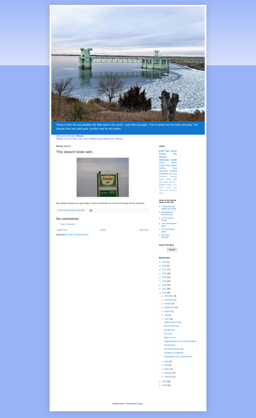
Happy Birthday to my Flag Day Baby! (180, 341)
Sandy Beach (170, 345)
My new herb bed (171, 326)
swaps (169, 185)
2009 (164, 385)
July (166, 315)
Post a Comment (67, 224)
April (166, 365)
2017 (164, 269)
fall (170, 174)
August (167, 311)
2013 (164, 285)
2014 (164, 281)
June (166, 319)
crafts (175, 187)
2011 (164, 293)
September (169, 307)
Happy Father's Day (172, 322)
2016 (164, 273)
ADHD (174, 185)
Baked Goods (165, 187)
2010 (164, 381)
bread (174, 174)
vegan (161, 193)
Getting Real (168, 168)
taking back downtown (168, 190)
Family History (165, 179)
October (168, 303)
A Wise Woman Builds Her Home (168, 207)
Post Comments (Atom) (78, 235)
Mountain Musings (165, 236)
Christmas (163, 176)
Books (174, 162)
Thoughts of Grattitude (173, 353)
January (168, 377)
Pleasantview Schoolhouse (167, 213)
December (169, 296)
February (168, 373)
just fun (164, 150)
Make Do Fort (170, 337)
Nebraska (164, 160)
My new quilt (169, 330)
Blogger (139, 403)
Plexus (162, 162)
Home (103, 230)
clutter (165, 182)
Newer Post (62, 230)
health (173, 160)
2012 (164, 289)
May (166, 361)
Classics (173, 176)
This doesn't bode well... (174, 349)
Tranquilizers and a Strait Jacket (178, 356)
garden (174, 165)
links (168, 165)
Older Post (143, 230)
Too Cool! (168, 334)
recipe (173, 151)
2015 (164, 277)
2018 (164, 266)
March (167, 369)
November (169, 300)
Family (162, 154)
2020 (164, 262)
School (162, 165)
